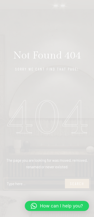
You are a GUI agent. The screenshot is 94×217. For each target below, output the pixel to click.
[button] (57, 206)
